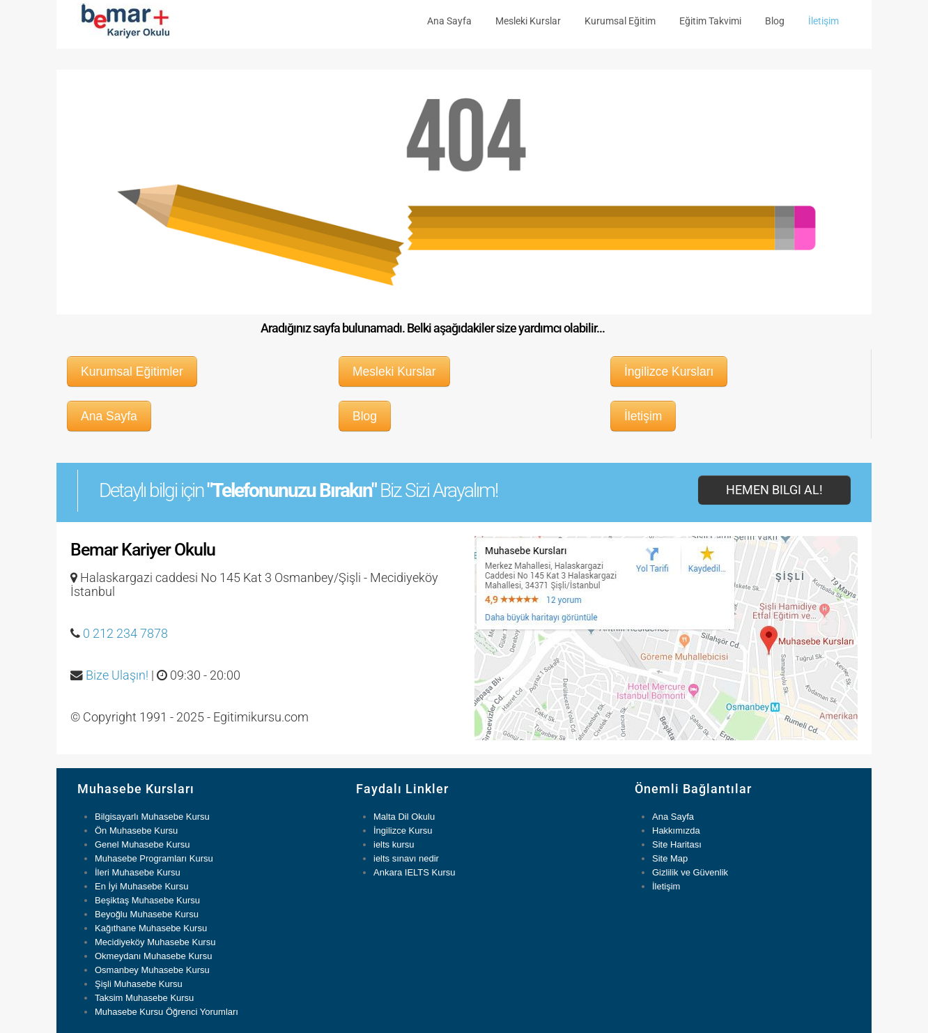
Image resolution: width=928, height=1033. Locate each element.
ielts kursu (394, 844)
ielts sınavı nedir (406, 858)
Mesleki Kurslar (528, 20)
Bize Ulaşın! (117, 675)
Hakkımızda (676, 830)
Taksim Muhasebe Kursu (144, 998)
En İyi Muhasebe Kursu (141, 886)
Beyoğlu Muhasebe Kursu (147, 914)
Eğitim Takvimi (710, 20)
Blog (774, 20)
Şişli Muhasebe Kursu (139, 984)
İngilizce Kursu (403, 830)
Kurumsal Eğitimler (132, 371)
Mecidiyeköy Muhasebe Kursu (155, 942)
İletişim (823, 20)
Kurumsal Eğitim (620, 20)
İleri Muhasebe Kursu (137, 872)
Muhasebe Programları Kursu (154, 858)
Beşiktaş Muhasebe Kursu (147, 900)
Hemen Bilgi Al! (774, 490)
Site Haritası (677, 844)
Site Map (670, 858)
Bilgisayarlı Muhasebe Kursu (152, 816)
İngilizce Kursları (668, 371)
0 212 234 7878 (125, 634)
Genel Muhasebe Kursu (142, 844)
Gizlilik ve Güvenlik (690, 872)
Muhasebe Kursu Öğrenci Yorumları (166, 1012)
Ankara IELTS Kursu (414, 872)
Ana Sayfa (449, 20)
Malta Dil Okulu (404, 816)
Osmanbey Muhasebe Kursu (152, 970)
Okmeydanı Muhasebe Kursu (153, 956)
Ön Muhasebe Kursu (136, 830)
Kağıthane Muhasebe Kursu (151, 928)
